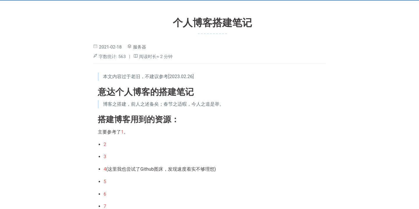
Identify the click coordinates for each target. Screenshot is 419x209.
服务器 (139, 47)
